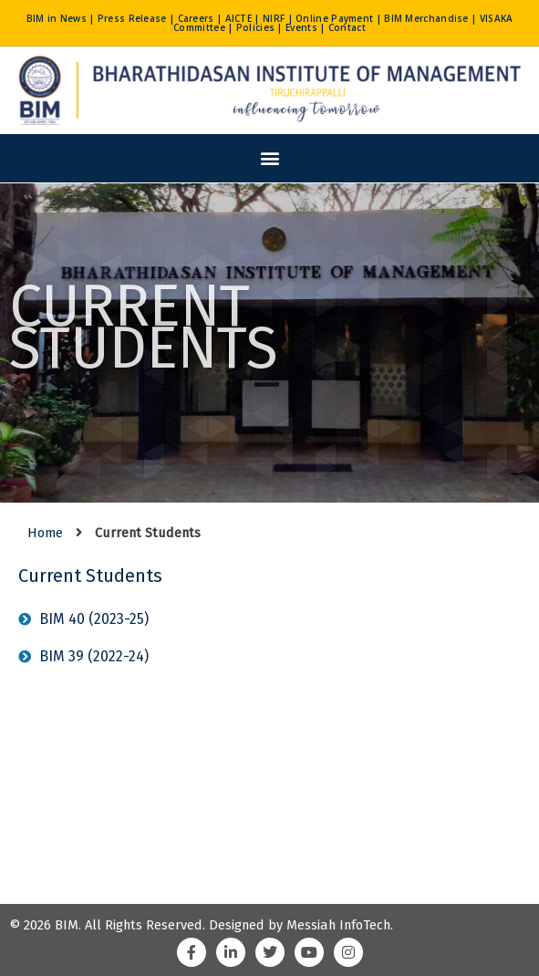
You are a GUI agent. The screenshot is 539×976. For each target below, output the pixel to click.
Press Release (132, 18)
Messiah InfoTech (338, 925)
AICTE (239, 18)
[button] (269, 158)
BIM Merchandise (426, 18)
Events (301, 27)
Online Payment (334, 18)
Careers (196, 18)
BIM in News (56, 18)
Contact (347, 27)
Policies (255, 27)
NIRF (274, 18)
